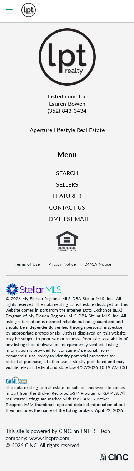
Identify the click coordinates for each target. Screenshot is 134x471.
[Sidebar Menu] (9, 11)
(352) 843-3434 (67, 110)
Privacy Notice (62, 264)
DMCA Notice (97, 264)
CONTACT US (67, 207)
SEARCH (67, 172)
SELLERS (67, 184)
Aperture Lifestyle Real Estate (67, 129)
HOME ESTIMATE (67, 218)
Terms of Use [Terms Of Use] (27, 264)
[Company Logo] (67, 57)
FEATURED (67, 195)
